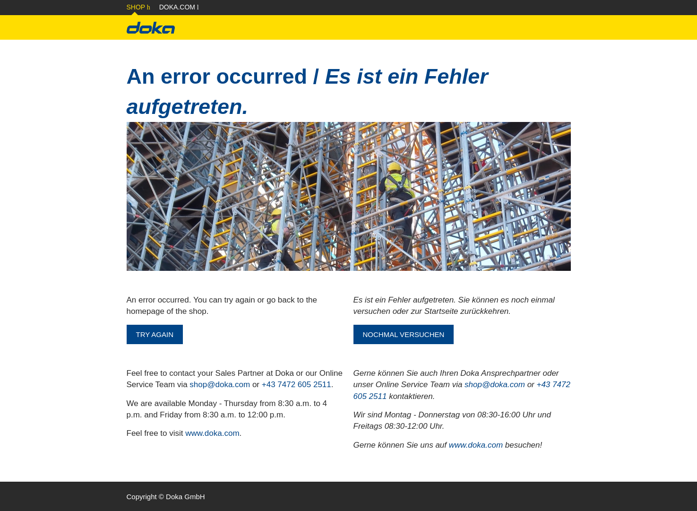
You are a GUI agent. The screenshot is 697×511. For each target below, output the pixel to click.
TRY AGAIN (154, 334)
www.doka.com (212, 433)
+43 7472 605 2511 (296, 384)
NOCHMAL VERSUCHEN (404, 334)
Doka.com (179, 7)
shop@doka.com (219, 384)
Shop (138, 7)
